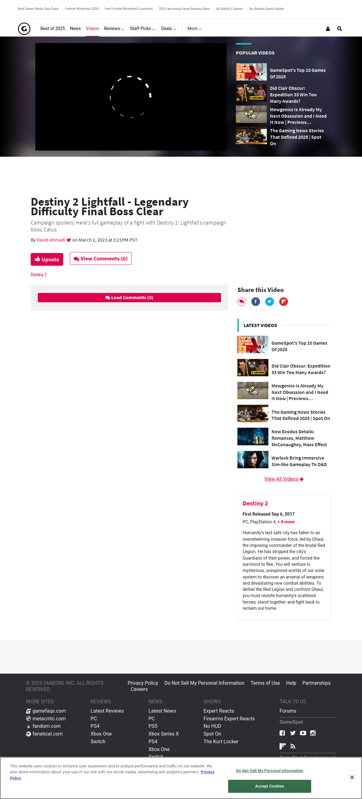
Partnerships (316, 683)
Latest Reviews (107, 711)
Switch (97, 741)
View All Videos (284, 479)
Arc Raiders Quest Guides (266, 9)
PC (93, 719)
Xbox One (101, 734)
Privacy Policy (143, 683)
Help (291, 683)
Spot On (212, 734)
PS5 (152, 726)
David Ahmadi (51, 240)
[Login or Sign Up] (327, 29)
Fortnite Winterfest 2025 (82, 9)
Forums (288, 711)
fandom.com (43, 726)
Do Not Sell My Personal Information (204, 683)
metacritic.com (46, 719)
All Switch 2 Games (229, 9)
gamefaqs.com (46, 711)
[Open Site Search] (339, 29)
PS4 (94, 726)
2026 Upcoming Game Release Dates (184, 9)
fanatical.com (44, 734)
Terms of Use (265, 683)
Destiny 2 (38, 274)
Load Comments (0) (129, 297)
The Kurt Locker (221, 741)
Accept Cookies (269, 786)
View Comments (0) (101, 258)
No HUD (212, 726)
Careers (139, 689)
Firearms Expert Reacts (229, 719)
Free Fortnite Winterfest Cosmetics (129, 9)
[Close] (352, 777)
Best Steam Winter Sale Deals (38, 9)
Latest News (162, 711)
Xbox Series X (163, 734)
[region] (181, 778)
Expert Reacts (219, 711)
